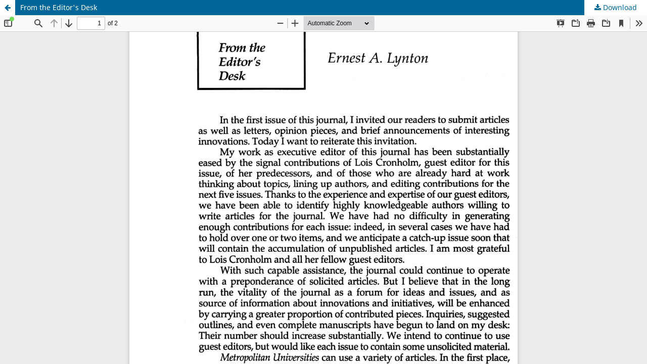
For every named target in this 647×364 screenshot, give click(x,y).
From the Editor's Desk (58, 7)
